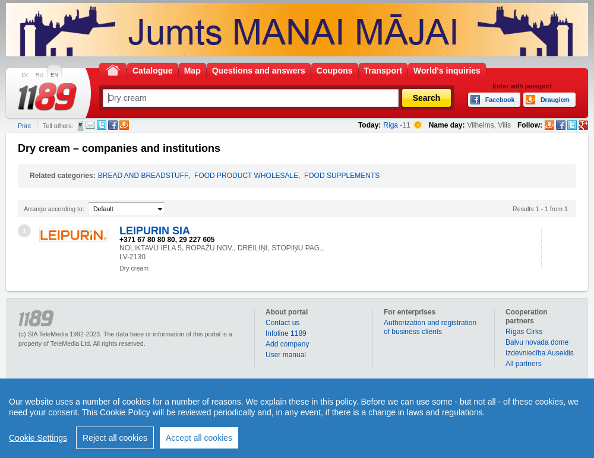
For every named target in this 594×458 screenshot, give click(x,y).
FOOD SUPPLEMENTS (342, 175)
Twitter (101, 125)
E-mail (90, 125)
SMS (80, 126)
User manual (286, 355)
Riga (390, 125)
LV (24, 75)
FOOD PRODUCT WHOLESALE (246, 175)
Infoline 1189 (286, 333)
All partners (523, 364)
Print (24, 125)
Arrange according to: (54, 208)
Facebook (113, 125)
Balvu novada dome (536, 342)
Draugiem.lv (124, 125)
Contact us (282, 323)
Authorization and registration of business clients (430, 327)
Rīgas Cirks (523, 331)
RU (39, 75)
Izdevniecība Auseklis (539, 353)
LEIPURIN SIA (154, 231)
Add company (287, 344)
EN (54, 75)
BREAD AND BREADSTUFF (143, 175)
